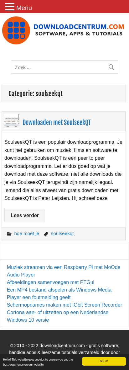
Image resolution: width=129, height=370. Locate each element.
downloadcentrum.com (62, 345)
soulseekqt (62, 233)
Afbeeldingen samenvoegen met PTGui (50, 282)
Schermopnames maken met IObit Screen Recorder (64, 305)
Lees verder (25, 215)
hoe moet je (26, 233)
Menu (24, 7)
